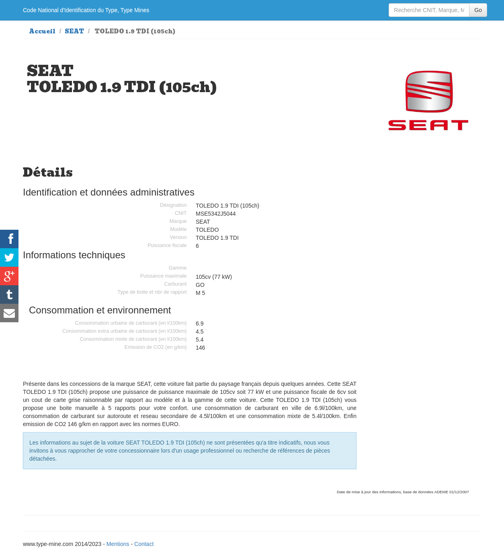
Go (478, 10)
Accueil (42, 31)
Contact (144, 544)
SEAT (74, 31)
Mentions (118, 544)
